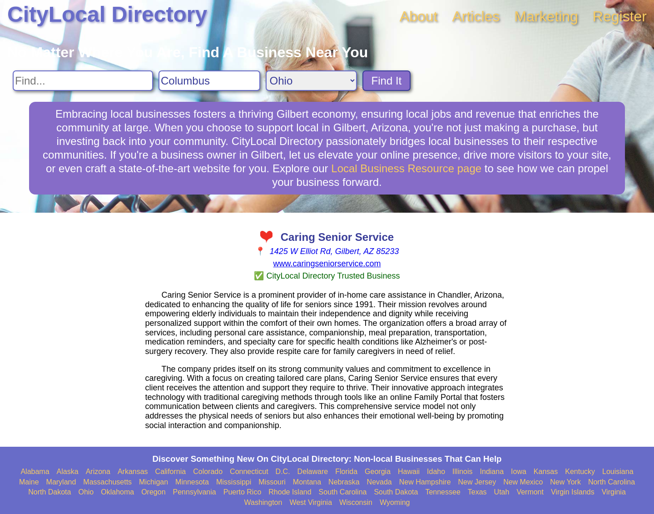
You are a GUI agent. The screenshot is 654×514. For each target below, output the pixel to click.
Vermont (530, 492)
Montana (307, 482)
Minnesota (192, 482)
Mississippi (233, 482)
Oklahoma (117, 492)
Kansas (546, 471)
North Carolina (611, 482)
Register (620, 16)
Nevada (379, 482)
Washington (263, 502)
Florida (346, 471)
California (170, 471)
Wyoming (395, 502)
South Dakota (396, 492)
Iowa (518, 471)
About (419, 16)
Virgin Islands (573, 492)
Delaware (312, 471)
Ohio (86, 492)
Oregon (153, 492)
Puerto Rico (242, 492)
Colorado (208, 471)
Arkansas (133, 471)
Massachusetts (107, 482)
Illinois (462, 471)
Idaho (436, 471)
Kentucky (580, 471)
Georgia (378, 471)
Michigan (153, 482)
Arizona (98, 471)
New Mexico (523, 482)
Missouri (272, 482)
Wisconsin (355, 502)
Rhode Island (289, 492)
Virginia (614, 492)
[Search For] (83, 80)
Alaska (68, 471)
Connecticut (249, 471)
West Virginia (310, 502)
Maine (29, 482)
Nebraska (343, 482)
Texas (477, 492)
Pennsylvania (194, 492)
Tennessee (442, 492)
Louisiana (618, 471)
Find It (387, 81)
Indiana (492, 471)
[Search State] (311, 80)
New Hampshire (425, 482)
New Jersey (477, 482)
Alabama (34, 471)
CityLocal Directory (107, 14)
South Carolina (343, 492)
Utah (502, 492)
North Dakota (49, 492)
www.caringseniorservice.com (327, 263)
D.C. (283, 471)
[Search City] (209, 80)
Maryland (61, 482)
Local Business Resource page (406, 168)
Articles (476, 16)
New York (565, 482)
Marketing (546, 16)
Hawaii (409, 471)
